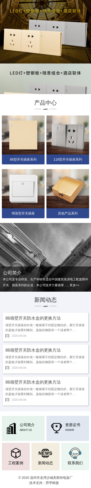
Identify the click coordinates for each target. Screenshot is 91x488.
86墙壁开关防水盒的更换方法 (33, 318)
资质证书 (65, 427)
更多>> (74, 285)
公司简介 (21, 427)
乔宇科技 (52, 483)
